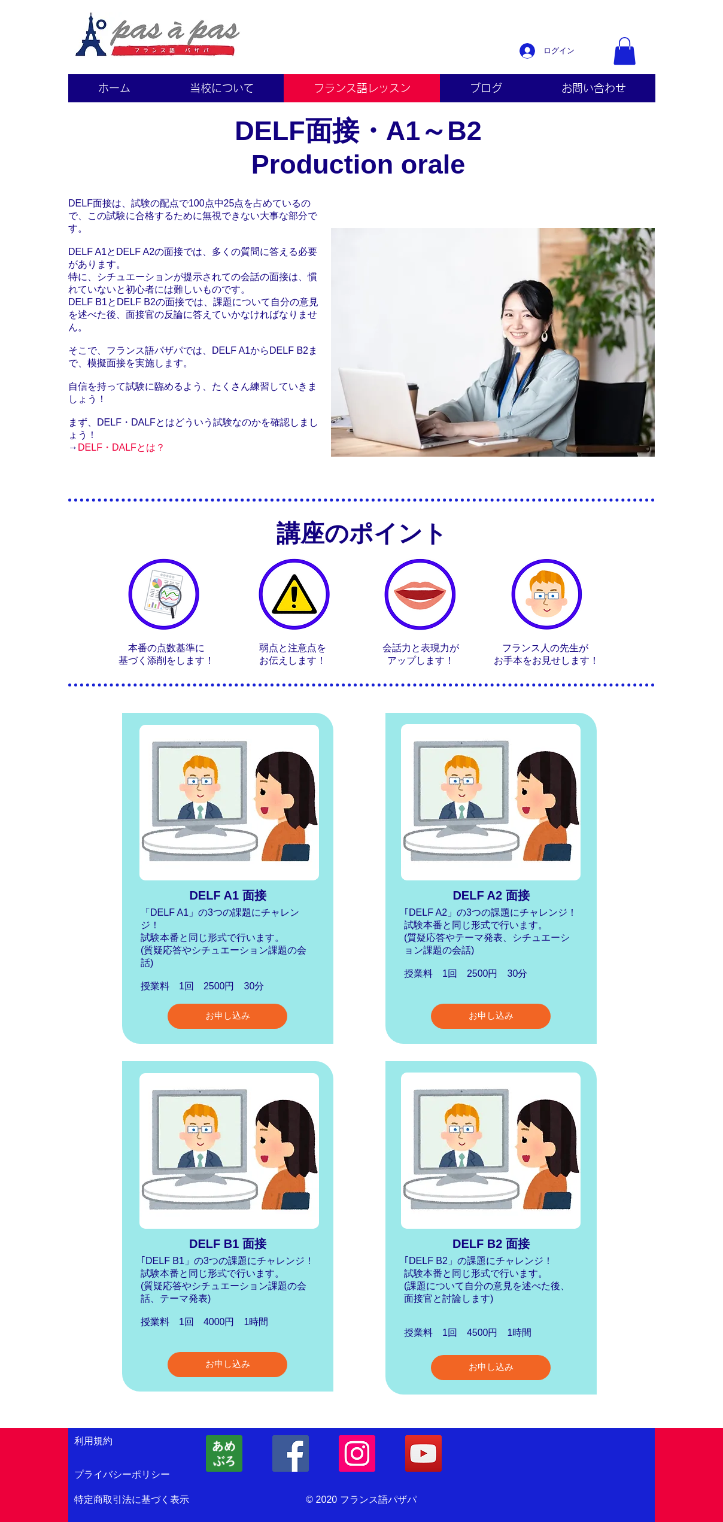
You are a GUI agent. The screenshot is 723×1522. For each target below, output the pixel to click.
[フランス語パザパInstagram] (357, 1453)
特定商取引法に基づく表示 (131, 1499)
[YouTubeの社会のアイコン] (423, 1453)
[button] (624, 51)
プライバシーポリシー (122, 1474)
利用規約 (93, 1441)
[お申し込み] (227, 1016)
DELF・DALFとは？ (121, 447)
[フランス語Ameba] (224, 1453)
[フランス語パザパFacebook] (290, 1453)
